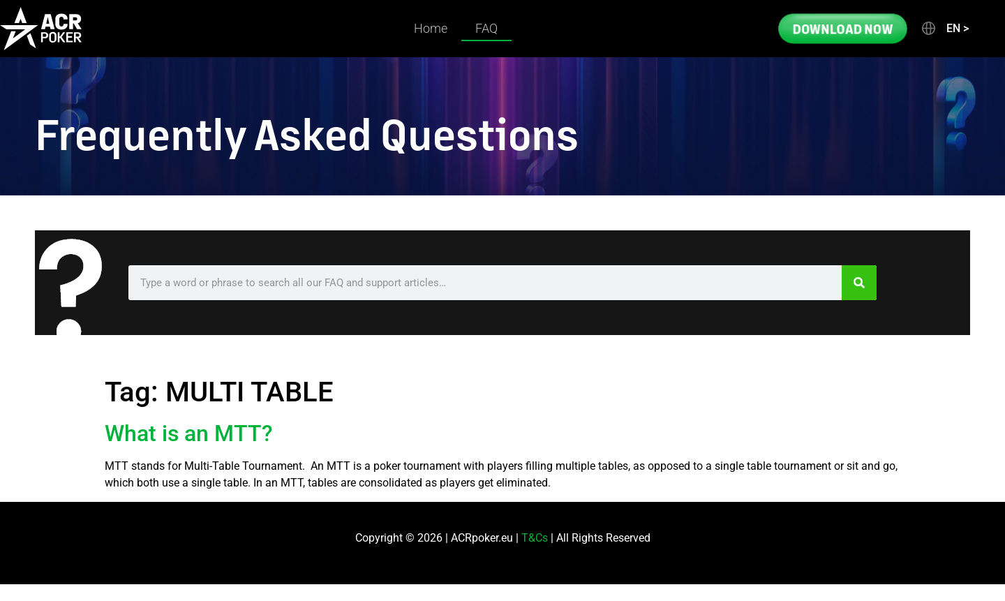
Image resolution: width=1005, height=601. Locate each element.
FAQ (486, 28)
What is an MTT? (189, 433)
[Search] (859, 282)
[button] (944, 29)
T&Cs (534, 537)
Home (430, 28)
